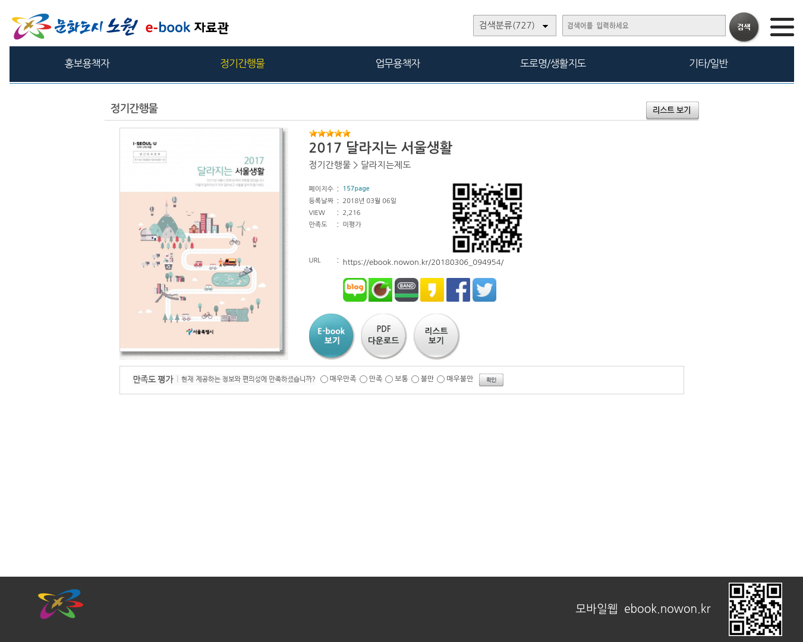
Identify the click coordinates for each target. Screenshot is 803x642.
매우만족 (343, 378)
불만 (427, 378)
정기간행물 (242, 63)
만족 (376, 378)
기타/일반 (708, 63)
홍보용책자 (87, 63)
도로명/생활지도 (552, 63)
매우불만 (459, 378)
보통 (401, 378)
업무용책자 (397, 63)
